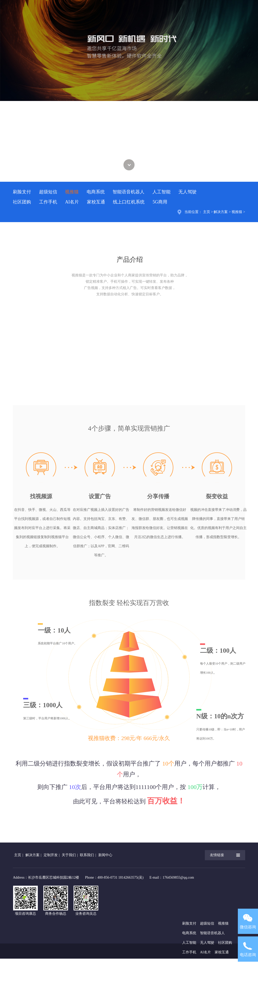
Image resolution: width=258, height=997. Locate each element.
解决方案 (221, 212)
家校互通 (96, 201)
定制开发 (51, 855)
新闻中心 (105, 855)
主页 (206, 212)
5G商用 (160, 201)
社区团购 (22, 201)
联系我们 (87, 855)
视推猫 (72, 191)
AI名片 (72, 201)
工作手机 (48, 201)
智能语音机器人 (128, 191)
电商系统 (96, 191)
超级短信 (48, 191)
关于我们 (69, 855)
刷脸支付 (22, 191)
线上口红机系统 (129, 201)
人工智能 (161, 191)
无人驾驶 (187, 191)
